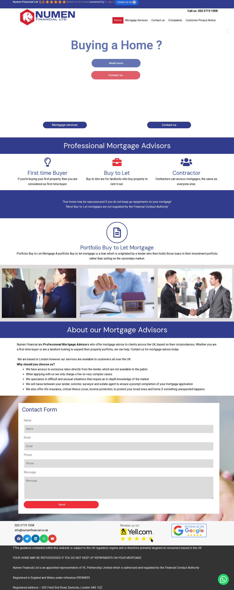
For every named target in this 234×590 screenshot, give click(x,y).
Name (97, 420)
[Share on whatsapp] (44, 539)
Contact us (158, 20)
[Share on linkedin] (35, 539)
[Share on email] (52, 539)
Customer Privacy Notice (201, 20)
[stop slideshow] (123, 108)
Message (100, 472)
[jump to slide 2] (116, 108)
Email (97, 437)
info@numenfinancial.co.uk (31, 530)
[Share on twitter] (27, 539)
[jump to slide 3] (120, 108)
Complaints (175, 20)
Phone (98, 455)
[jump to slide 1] (112, 108)
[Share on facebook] (19, 539)
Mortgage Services (136, 20)
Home (118, 20)
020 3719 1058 (208, 11)
